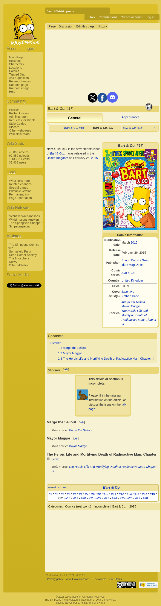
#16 (152, 493)
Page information (20, 198)
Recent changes (20, 81)
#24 (114, 498)
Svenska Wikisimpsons (24, 216)
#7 (87, 493)
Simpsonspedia (19, 226)
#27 (137, 498)
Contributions (107, 17)
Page (52, 26)
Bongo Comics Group (135, 260)
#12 (121, 493)
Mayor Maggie (131, 306)
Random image (19, 88)
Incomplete (101, 506)
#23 (106, 498)
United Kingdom (132, 280)
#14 (136, 493)
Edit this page (85, 26)
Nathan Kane (130, 296)
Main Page (16, 57)
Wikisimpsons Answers (24, 219)
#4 (69, 493)
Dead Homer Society (23, 255)
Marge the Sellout (133, 301)
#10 (105, 493)
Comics (14, 71)
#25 (122, 498)
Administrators (18, 116)
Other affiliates (18, 265)
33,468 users (17, 162)
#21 (91, 498)
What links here (19, 180)
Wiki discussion (19, 134)
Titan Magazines (132, 265)
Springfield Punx (20, 251)
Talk (92, 17)
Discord (14, 127)
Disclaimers (99, 579)
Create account (132, 17)
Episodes (15, 60)
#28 (145, 498)
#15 (144, 493)
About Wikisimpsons (77, 579)
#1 (50, 493)
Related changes (20, 184)
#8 (93, 493)
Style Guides (17, 123)
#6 (81, 493)
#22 (99, 498)
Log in (150, 17)
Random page (18, 84)
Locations (15, 67)
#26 (129, 498)
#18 (67, 498)
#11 (113, 493)
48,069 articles (19, 152)
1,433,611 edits (19, 159)
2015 (134, 242)
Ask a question (19, 78)
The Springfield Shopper (25, 223)
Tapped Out (17, 74)
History (102, 26)
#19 (75, 498)
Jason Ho (127, 291)
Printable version (20, 191)
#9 (99, 493)
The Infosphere (19, 258)
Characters (16, 64)
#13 (129, 493)
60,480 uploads (19, 155)
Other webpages (20, 130)
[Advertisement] (24, 352)
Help (12, 91)
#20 (83, 498)
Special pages (18, 187)
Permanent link (19, 194)
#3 (62, 493)
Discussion (66, 26)
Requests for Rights (22, 120)
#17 (60, 498)
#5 (75, 493)
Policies (14, 110)
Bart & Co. (128, 272)
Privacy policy (55, 579)
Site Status (115, 579)
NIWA (13, 262)
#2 (56, 493)
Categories (55, 506)
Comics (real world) (78, 506)
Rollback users (19, 113)
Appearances (131, 117)
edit (66, 369)
